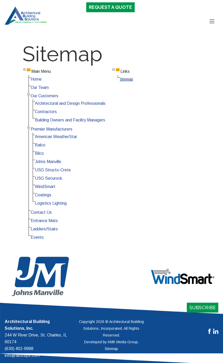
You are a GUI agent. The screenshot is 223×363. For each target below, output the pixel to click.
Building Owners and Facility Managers (70, 120)
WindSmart (45, 186)
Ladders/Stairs (44, 229)
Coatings (43, 195)
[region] (111, 276)
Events (37, 237)
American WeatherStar (56, 136)
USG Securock (48, 178)
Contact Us (41, 212)
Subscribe (202, 307)
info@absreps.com (22, 355)
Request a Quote (110, 7)
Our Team (40, 87)
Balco (40, 145)
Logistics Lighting (51, 203)
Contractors (46, 111)
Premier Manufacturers (51, 129)
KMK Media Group (123, 342)
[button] (212, 22)
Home (36, 79)
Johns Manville (48, 161)
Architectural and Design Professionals (70, 103)
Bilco (39, 153)
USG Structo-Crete (53, 170)
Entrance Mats (44, 220)
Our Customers (44, 96)
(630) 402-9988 (19, 348)
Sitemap (126, 79)
